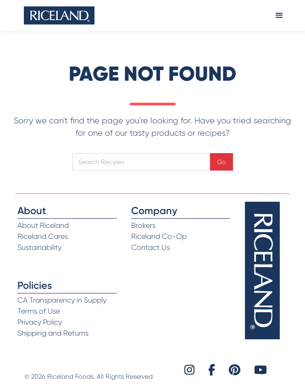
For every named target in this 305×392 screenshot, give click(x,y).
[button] (279, 16)
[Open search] (141, 162)
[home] (59, 15)
